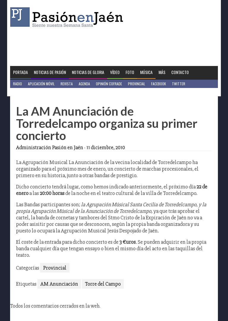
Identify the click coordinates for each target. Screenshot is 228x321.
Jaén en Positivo (26, 92)
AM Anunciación (59, 284)
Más (162, 72)
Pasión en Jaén (68, 17)
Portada (20, 72)
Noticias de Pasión (50, 72)
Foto (130, 72)
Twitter (178, 83)
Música (146, 72)
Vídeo (115, 72)
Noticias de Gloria (88, 72)
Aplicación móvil (41, 83)
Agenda (84, 83)
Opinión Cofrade (109, 83)
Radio (17, 83)
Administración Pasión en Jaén (49, 147)
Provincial (136, 83)
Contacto (180, 72)
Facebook (158, 83)
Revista (67, 83)
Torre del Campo (103, 284)
